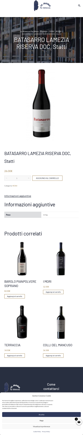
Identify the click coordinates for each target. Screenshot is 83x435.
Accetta (41, 415)
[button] (80, 396)
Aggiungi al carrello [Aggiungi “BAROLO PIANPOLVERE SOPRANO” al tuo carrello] (14, 296)
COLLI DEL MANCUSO (57, 345)
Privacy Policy (46, 431)
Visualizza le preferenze (41, 426)
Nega (41, 420)
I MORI (47, 281)
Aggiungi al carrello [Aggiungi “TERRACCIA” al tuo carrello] (14, 355)
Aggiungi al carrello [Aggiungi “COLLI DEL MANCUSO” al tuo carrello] (53, 355)
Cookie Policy (37, 431)
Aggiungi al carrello (47, 178)
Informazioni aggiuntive (17, 196)
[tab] (17, 196)
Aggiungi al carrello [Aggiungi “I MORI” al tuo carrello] (53, 292)
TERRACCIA (12, 345)
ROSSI (15, 186)
